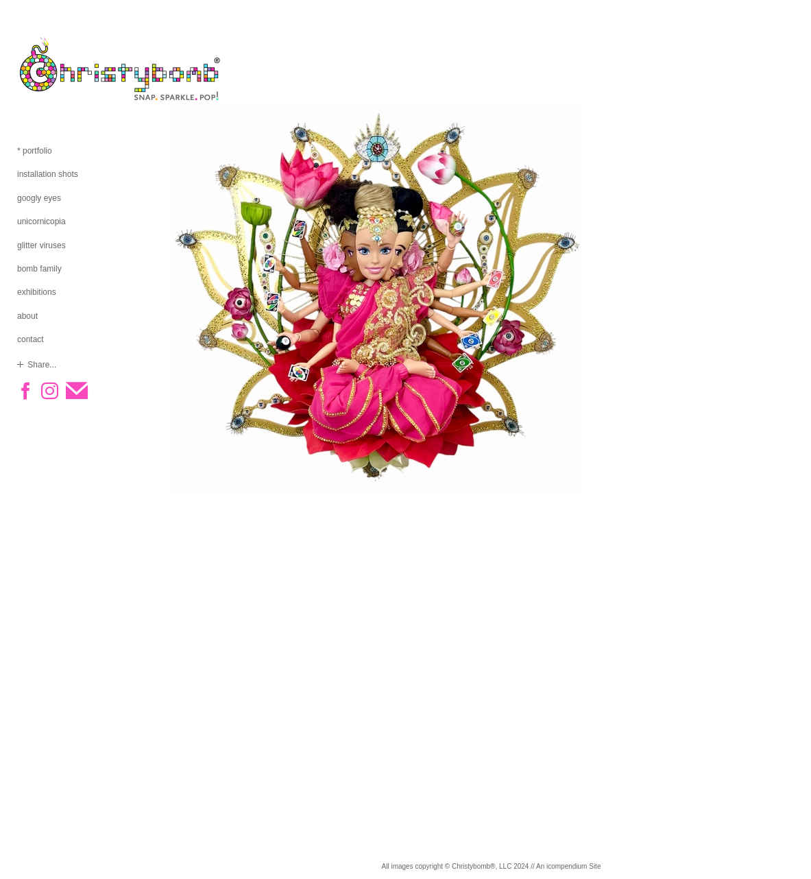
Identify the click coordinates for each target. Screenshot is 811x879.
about (27, 316)
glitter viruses (41, 245)
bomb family (39, 269)
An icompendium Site (568, 866)
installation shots (47, 174)
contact (30, 339)
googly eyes (39, 198)
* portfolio (34, 151)
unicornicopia (41, 221)
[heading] (51, 68)
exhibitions (36, 292)
